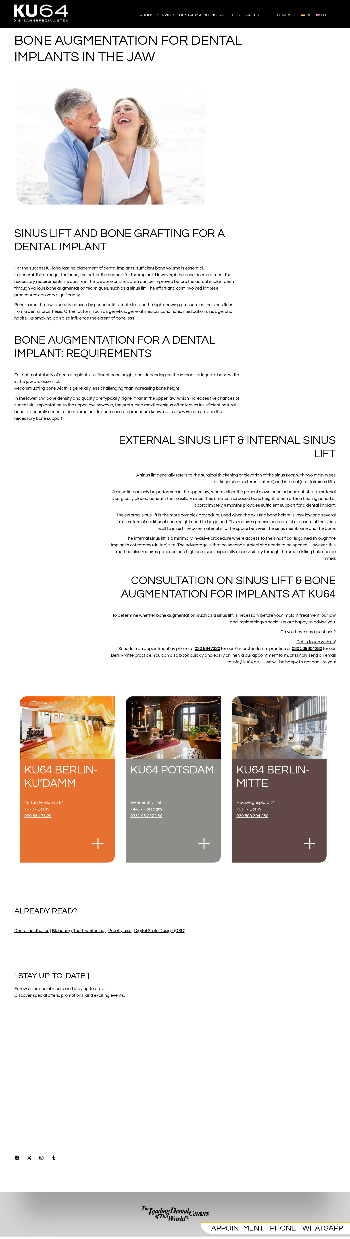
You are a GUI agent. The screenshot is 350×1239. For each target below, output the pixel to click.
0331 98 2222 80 (146, 816)
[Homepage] (41, 24)
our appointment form (266, 655)
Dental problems (198, 15)
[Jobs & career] (45, 1056)
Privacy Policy (28, 1099)
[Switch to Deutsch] (306, 14)
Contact (286, 15)
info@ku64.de (245, 662)
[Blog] (26, 1070)
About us (230, 15)
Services (166, 15)
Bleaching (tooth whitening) (79, 930)
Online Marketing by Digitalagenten (52, 1136)
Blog (268, 15)
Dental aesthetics (31, 930)
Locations (142, 15)
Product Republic (32, 1111)
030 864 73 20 (38, 816)
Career (251, 15)
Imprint (21, 1086)
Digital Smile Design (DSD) (159, 930)
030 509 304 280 (252, 816)
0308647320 (321, 1126)
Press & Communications (39, 1124)
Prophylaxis (119, 930)
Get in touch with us (315, 642)
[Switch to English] (320, 14)
